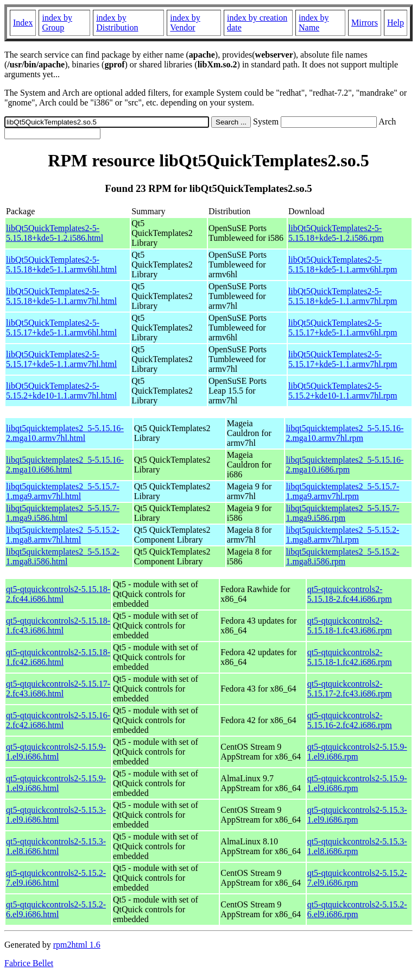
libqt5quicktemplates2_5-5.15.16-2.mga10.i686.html (65, 464)
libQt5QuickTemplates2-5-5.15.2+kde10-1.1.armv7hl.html (61, 390)
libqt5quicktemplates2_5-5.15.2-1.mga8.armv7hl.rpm (342, 534)
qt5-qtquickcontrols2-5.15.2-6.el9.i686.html (56, 909)
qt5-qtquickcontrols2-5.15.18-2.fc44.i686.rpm (349, 593)
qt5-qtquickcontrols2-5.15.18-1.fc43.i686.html (58, 625)
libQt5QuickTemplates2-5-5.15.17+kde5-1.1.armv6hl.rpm (342, 327)
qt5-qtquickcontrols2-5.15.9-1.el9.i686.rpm (357, 751)
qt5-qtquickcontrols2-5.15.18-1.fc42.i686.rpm (349, 657)
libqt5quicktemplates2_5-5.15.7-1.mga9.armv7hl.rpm (342, 491)
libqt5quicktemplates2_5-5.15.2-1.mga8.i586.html (62, 556)
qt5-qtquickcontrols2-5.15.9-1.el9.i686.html (56, 751)
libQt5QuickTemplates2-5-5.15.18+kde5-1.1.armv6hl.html (61, 264)
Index (23, 22)
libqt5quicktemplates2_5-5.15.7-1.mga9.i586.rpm (342, 512)
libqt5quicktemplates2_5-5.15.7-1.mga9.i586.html (62, 512)
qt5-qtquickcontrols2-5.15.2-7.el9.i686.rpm (357, 877)
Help (395, 22)
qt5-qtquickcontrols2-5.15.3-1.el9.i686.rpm (357, 814)
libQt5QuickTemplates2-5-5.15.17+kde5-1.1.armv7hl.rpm (342, 359)
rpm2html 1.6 (76, 944)
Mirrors (364, 22)
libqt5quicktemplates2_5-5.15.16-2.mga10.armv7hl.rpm (344, 433)
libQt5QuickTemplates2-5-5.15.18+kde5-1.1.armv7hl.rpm (342, 296)
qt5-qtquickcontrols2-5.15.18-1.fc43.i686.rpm (349, 625)
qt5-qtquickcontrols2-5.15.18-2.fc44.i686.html (58, 593)
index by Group (57, 22)
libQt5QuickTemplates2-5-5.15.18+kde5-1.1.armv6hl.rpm (342, 264)
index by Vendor (185, 22)
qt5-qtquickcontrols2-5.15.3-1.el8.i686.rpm (357, 846)
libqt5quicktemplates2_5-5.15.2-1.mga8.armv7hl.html (62, 534)
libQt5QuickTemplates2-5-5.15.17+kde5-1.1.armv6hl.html (61, 327)
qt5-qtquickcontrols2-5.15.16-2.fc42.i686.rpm (349, 720)
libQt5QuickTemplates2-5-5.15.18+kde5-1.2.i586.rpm (336, 232)
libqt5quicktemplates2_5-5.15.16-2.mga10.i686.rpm (344, 464)
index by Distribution (117, 22)
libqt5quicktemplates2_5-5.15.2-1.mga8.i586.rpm (342, 556)
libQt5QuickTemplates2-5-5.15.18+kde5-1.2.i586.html (54, 232)
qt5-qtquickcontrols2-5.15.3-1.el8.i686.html (56, 846)
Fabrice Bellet (28, 963)
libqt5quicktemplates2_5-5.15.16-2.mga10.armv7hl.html (65, 433)
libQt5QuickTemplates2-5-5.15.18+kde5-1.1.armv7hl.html (61, 296)
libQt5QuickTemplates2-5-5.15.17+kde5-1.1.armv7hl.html (61, 359)
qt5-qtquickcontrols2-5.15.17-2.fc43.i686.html (58, 688)
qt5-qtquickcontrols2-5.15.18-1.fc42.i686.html (58, 657)
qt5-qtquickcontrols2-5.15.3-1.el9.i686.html (56, 814)
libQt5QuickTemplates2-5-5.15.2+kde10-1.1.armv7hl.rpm (342, 390)
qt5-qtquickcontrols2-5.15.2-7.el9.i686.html (56, 877)
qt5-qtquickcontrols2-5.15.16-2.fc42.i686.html (58, 720)
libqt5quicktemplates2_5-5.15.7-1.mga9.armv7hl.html (62, 491)
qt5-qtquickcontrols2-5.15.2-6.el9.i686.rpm (357, 909)
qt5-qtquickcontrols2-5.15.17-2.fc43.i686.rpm (349, 688)
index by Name (314, 22)
